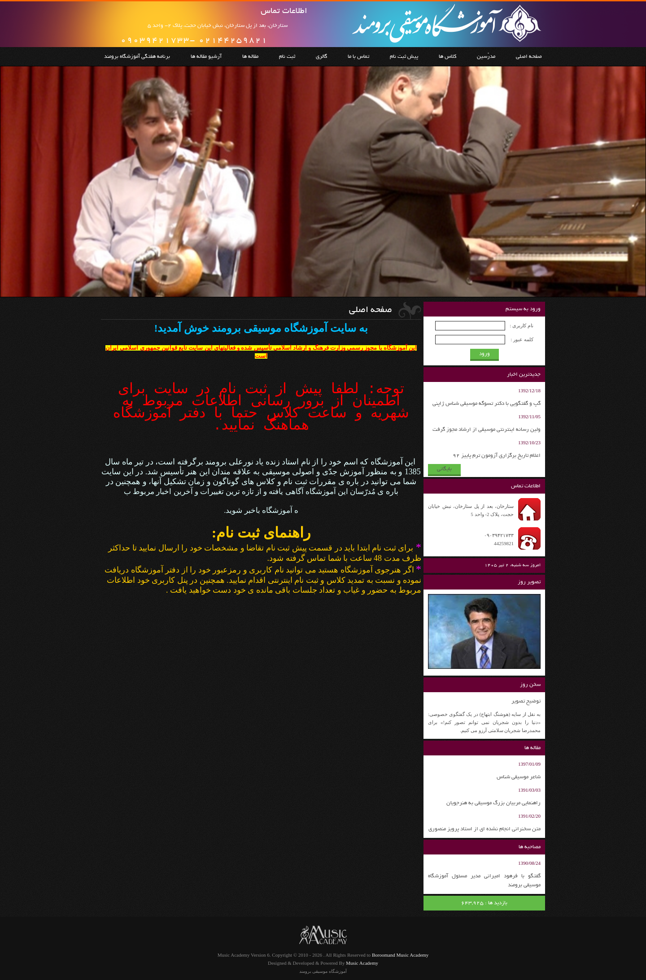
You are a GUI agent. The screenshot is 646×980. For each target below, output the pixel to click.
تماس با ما (358, 57)
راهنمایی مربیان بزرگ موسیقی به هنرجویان (493, 803)
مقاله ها (250, 57)
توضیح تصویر (526, 701)
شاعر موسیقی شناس (519, 777)
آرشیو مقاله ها (206, 57)
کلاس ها (447, 57)
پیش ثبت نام (404, 57)
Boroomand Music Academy (400, 955)
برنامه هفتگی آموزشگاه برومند (137, 57)
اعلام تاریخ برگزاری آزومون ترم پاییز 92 (497, 456)
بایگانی (444, 469)
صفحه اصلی (529, 57)
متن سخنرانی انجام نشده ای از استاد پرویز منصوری (484, 829)
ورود (484, 354)
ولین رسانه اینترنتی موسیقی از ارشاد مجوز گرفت (486, 430)
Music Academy (362, 963)
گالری (321, 57)
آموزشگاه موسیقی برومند (323, 971)
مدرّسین (486, 57)
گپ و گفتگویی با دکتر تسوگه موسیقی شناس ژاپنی (486, 404)
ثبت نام (287, 57)
